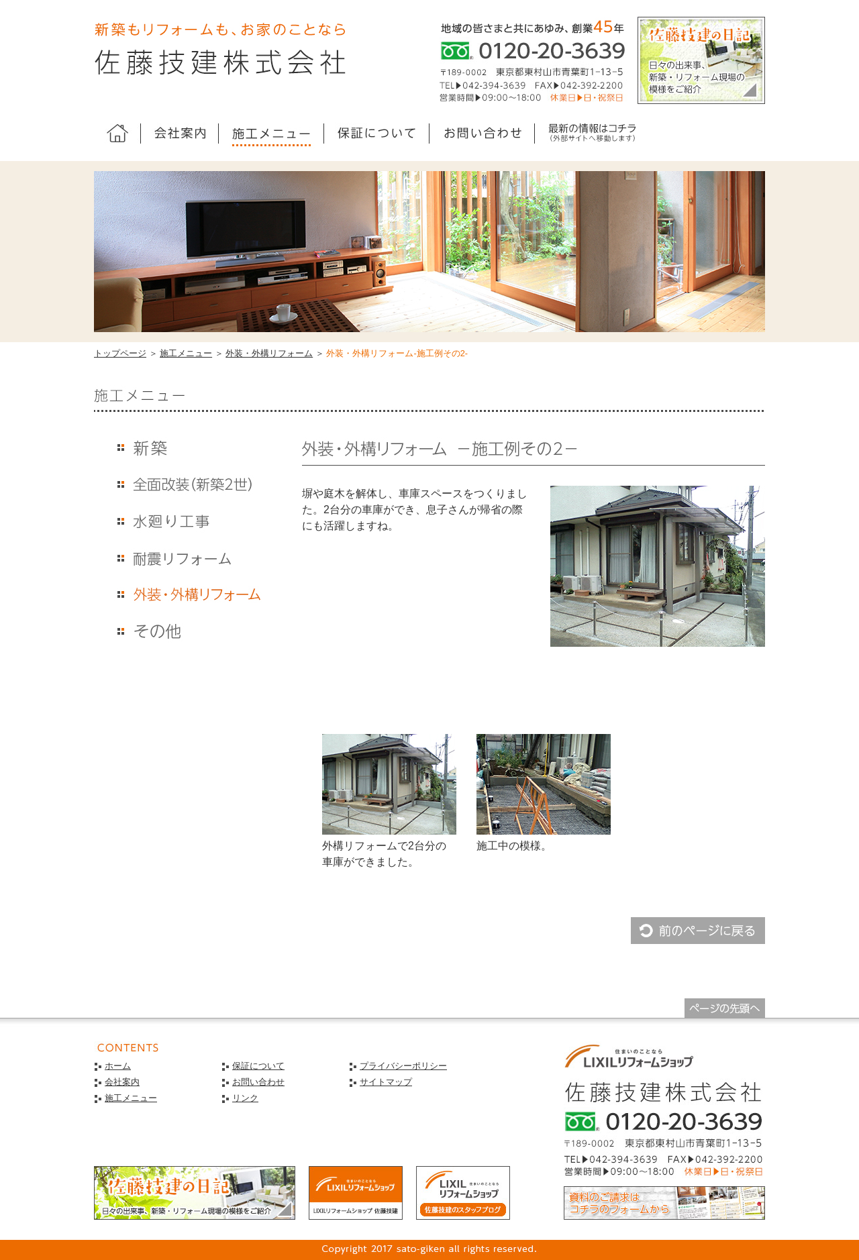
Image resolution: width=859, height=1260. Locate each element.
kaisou (188, 484)
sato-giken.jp (592, 134)
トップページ (120, 353)
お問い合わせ (258, 1082)
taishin (188, 558)
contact (482, 134)
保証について (258, 1066)
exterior (188, 595)
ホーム (117, 134)
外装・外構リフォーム (269, 353)
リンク (245, 1098)
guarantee (377, 134)
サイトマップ (386, 1082)
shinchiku (188, 447)
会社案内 (122, 1082)
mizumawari (188, 521)
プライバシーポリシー (403, 1066)
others (188, 632)
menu (271, 134)
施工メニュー (186, 353)
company (180, 134)
